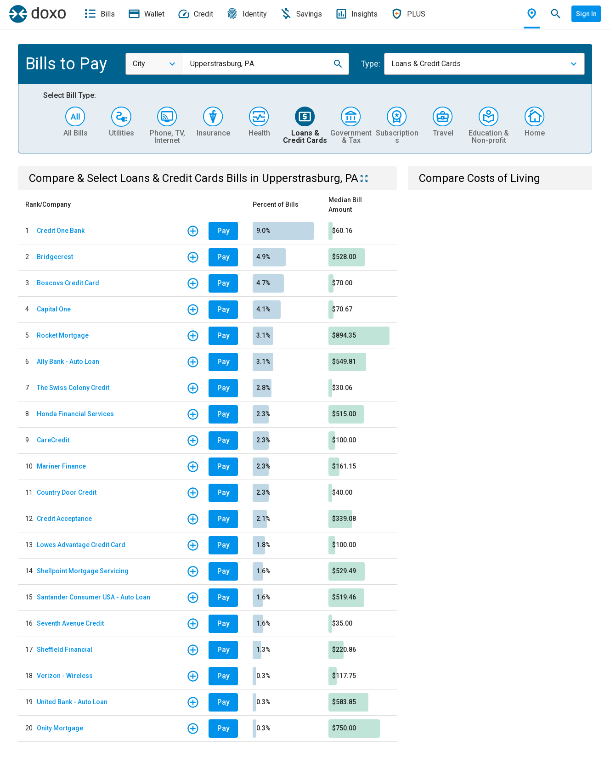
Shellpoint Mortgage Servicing (83, 571)
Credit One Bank (61, 230)
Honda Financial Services (75, 414)
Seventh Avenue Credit (70, 623)
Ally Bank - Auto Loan (68, 361)
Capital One (54, 309)
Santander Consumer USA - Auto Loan (93, 597)
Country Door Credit (66, 492)
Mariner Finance (61, 466)
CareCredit (53, 440)
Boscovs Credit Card (68, 283)
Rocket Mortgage (63, 335)
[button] (338, 63)
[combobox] (154, 64)
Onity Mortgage (60, 728)
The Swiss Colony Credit (73, 387)
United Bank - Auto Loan (72, 702)
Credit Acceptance (64, 518)
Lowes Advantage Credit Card (81, 544)
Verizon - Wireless (65, 675)
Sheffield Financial (64, 649)
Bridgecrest (55, 256)
